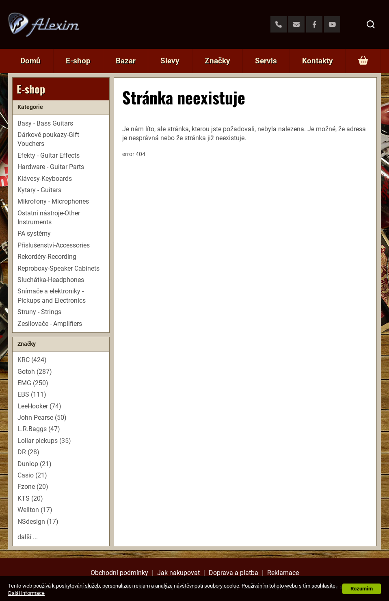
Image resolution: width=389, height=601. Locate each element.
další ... (27, 537)
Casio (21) (32, 475)
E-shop (78, 60)
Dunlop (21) (34, 464)
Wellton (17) (34, 510)
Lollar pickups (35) (44, 441)
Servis (266, 60)
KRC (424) (32, 360)
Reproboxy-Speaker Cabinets (58, 268)
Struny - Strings (39, 312)
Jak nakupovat (178, 573)
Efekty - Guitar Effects (48, 155)
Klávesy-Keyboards (44, 178)
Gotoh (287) (34, 371)
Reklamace (283, 573)
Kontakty (317, 60)
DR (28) (28, 452)
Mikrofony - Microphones (53, 201)
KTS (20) (30, 498)
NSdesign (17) (37, 521)
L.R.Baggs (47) (38, 429)
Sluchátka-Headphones (50, 280)
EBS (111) (31, 394)
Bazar (126, 60)
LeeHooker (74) (39, 406)
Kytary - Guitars (39, 190)
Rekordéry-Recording (46, 256)
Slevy (169, 60)
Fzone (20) (32, 486)
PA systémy (34, 233)
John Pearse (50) (42, 417)
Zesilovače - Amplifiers (49, 324)
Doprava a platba (233, 573)
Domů (30, 60)
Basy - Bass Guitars (45, 123)
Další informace (26, 593)
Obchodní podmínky (119, 573)
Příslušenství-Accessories (53, 245)
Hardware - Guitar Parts (50, 167)
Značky (217, 60)
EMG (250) (32, 383)
